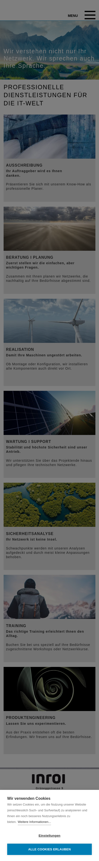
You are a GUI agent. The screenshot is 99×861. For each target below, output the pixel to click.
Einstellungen (49, 835)
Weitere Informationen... (34, 822)
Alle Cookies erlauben (49, 849)
